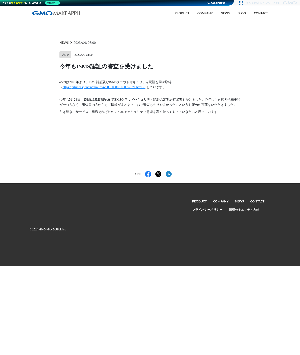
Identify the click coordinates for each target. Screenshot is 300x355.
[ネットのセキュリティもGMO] (31, 3)
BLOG (242, 13)
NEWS (225, 13)
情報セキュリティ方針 (244, 209)
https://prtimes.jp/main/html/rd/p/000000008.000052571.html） (104, 87)
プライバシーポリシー (207, 209)
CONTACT (261, 13)
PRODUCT (182, 13)
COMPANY (205, 13)
